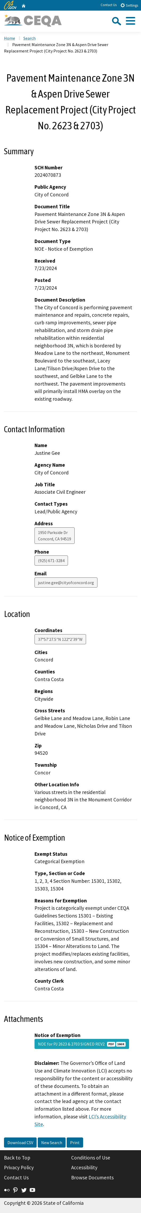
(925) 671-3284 (51, 560)
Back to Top (17, 1157)
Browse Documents (92, 1177)
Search (29, 38)
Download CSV (20, 1142)
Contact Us (109, 5)
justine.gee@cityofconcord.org (66, 582)
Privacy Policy (19, 1167)
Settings (129, 5)
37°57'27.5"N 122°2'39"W (60, 639)
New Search (51, 1142)
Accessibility (84, 1167)
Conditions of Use (90, 1157)
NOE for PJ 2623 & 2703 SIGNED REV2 (82, 1044)
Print (75, 1142)
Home (9, 38)
